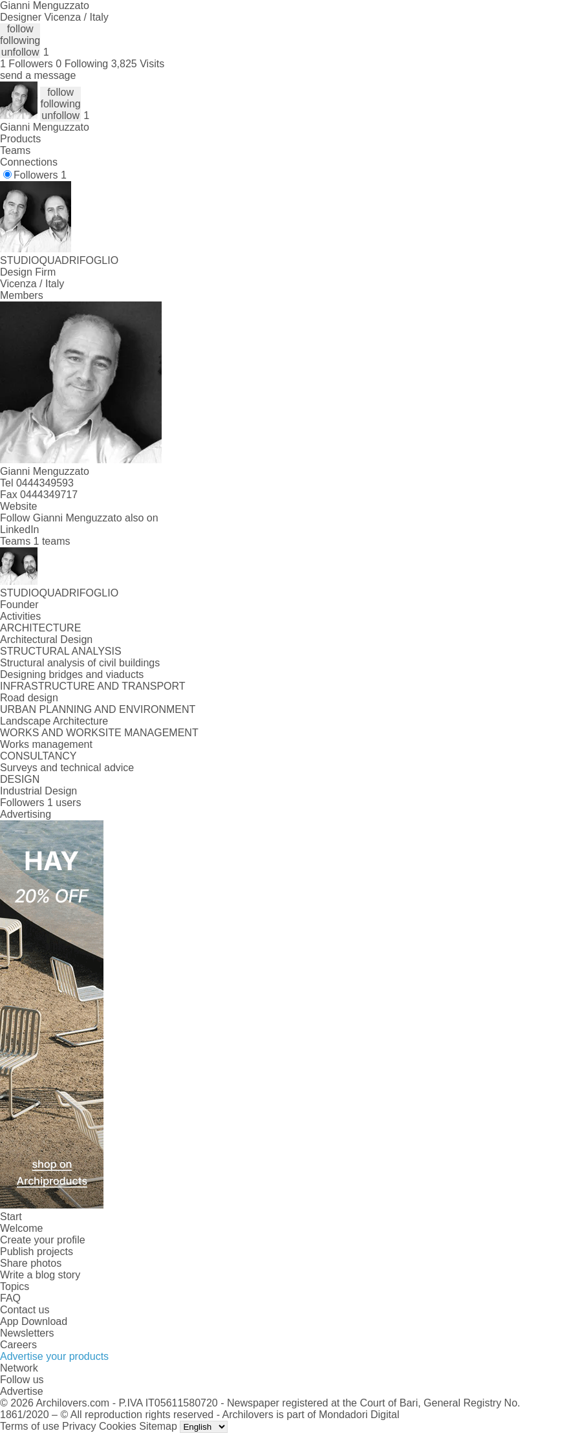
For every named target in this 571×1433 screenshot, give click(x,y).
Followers (40, 175)
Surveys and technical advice (67, 767)
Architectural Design (46, 639)
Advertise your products (54, 1356)
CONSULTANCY (38, 755)
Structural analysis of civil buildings (80, 662)
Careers (18, 1344)
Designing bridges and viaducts (72, 674)
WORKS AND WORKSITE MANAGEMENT (99, 732)
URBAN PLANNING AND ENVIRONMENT (97, 709)
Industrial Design (38, 790)
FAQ (10, 1298)
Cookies (117, 1426)
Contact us (24, 1309)
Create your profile (42, 1239)
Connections (29, 162)
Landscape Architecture (54, 721)
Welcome (21, 1228)
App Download (33, 1321)
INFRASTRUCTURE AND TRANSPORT (93, 686)
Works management (46, 744)
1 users (64, 802)
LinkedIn (19, 529)
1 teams (52, 541)
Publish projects (36, 1251)
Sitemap (158, 1426)
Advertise (21, 1391)
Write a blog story (40, 1274)
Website (19, 506)
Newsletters (27, 1333)
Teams (15, 150)
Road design (29, 697)
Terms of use (29, 1426)
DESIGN (19, 779)
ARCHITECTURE (40, 627)
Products (20, 138)
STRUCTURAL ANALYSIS (61, 651)
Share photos (30, 1263)
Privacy (79, 1426)
